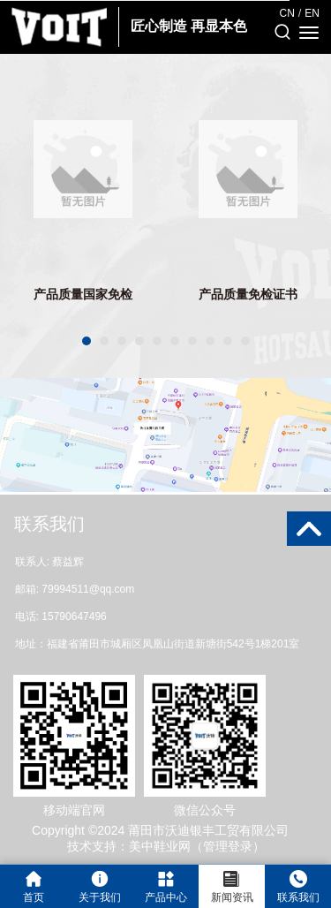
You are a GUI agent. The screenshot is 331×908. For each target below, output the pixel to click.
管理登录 (227, 846)
